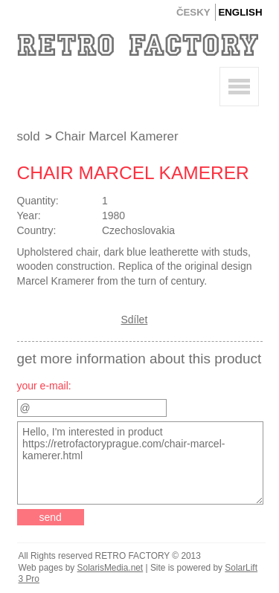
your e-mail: (44, 385)
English (240, 12)
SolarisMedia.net (110, 568)
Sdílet (134, 319)
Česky (193, 12)
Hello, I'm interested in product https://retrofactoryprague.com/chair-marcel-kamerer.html (140, 463)
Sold (28, 136)
